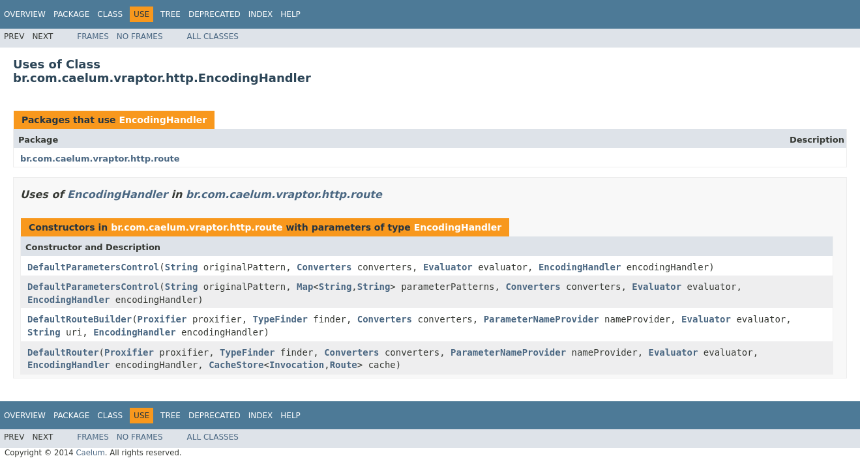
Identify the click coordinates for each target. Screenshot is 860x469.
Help (290, 14)
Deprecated (214, 14)
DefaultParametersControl (93, 267)
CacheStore (236, 365)
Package (71, 14)
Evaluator (448, 267)
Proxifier (162, 319)
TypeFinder (280, 319)
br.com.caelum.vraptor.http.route (100, 158)
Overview (25, 14)
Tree (170, 14)
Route (343, 365)
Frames (93, 36)
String (181, 267)
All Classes (213, 36)
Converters (324, 267)
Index (260, 14)
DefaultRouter (63, 352)
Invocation (296, 365)
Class (110, 14)
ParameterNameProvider (541, 319)
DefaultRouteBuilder (79, 319)
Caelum (90, 452)
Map (305, 286)
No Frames (140, 36)
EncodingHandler (163, 120)
